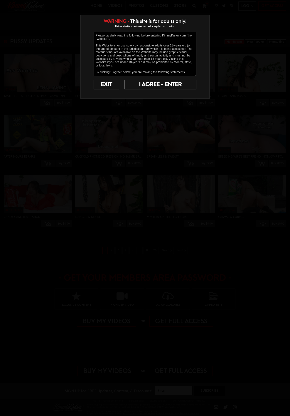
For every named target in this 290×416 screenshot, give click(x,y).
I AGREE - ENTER (160, 84)
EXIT (106, 84)
